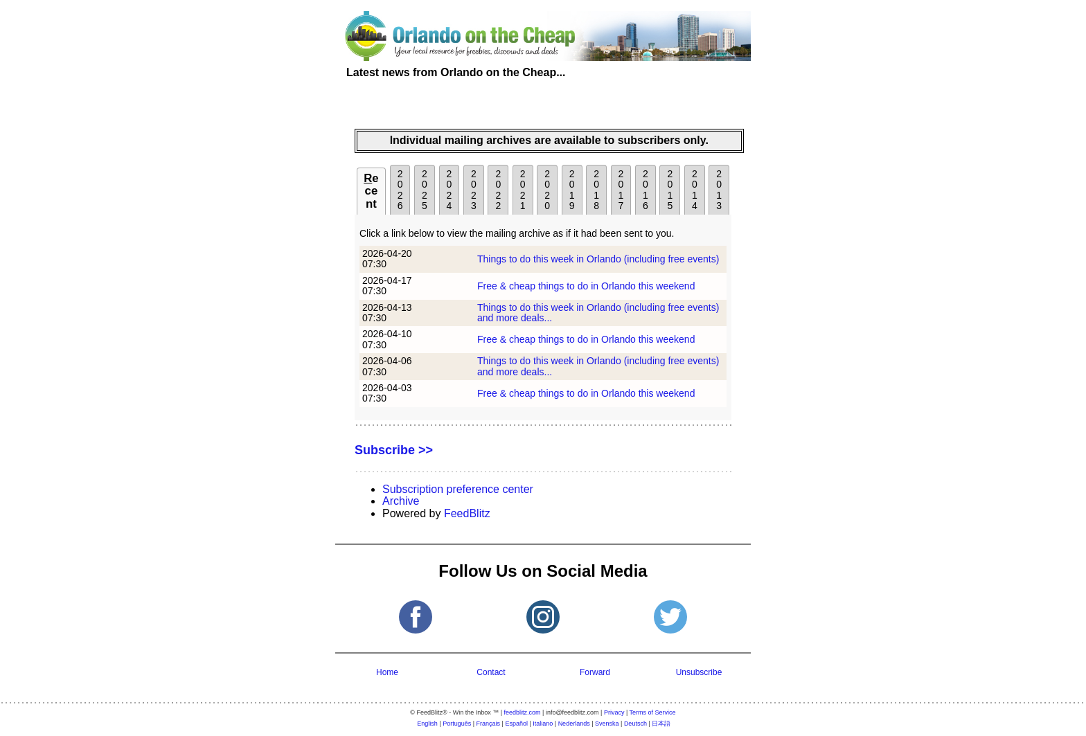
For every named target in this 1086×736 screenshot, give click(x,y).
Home (387, 672)
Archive (400, 501)
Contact (491, 672)
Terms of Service (653, 712)
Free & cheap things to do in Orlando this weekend (586, 285)
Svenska (607, 723)
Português (457, 723)
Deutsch (635, 723)
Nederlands (574, 723)
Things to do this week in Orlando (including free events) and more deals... (598, 312)
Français (489, 723)
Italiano (543, 723)
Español (516, 723)
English (427, 723)
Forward (595, 672)
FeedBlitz (467, 513)
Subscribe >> (394, 450)
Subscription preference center (457, 489)
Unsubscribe (699, 672)
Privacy (614, 712)
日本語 (661, 723)
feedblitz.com (522, 712)
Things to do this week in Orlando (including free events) (598, 258)
